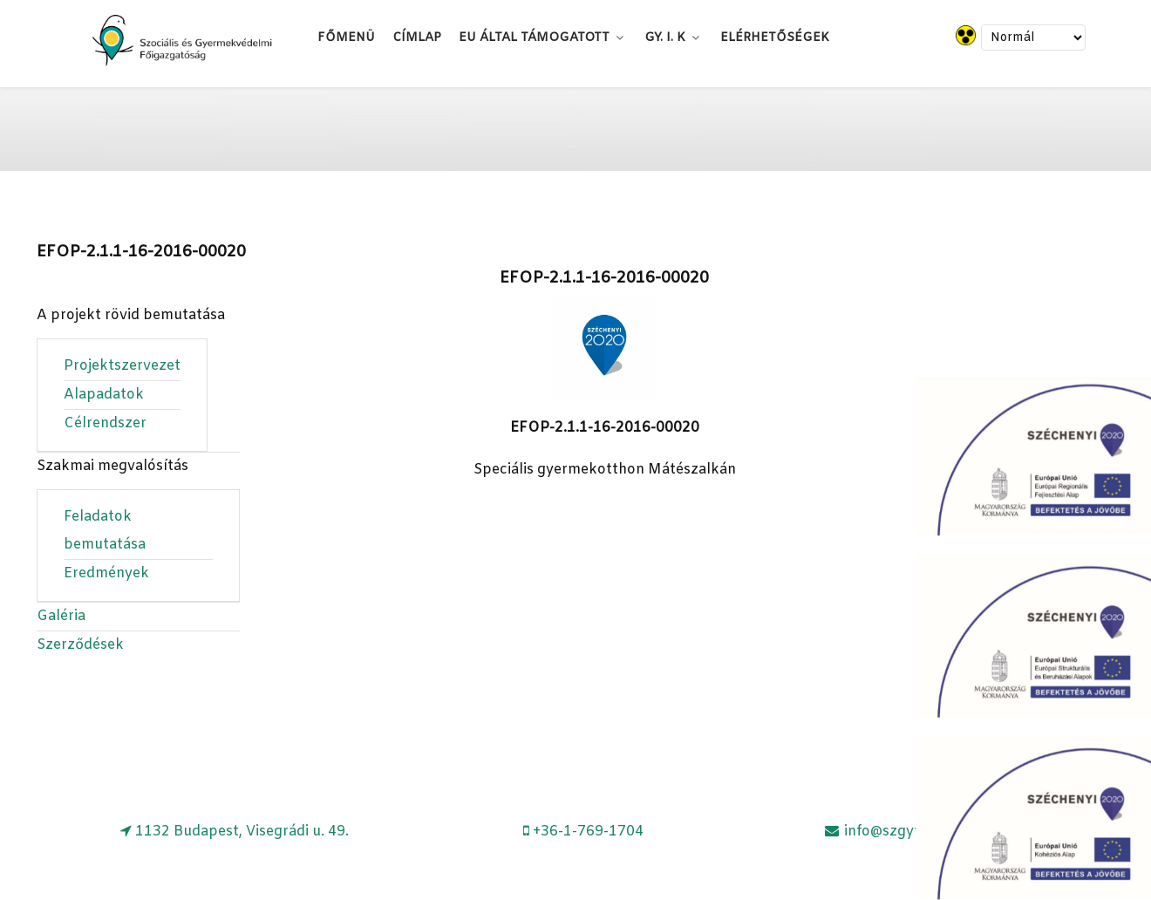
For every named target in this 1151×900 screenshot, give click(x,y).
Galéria (61, 616)
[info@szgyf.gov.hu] (895, 831)
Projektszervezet (122, 366)
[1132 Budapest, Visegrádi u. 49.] (235, 831)
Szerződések (80, 645)
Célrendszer (105, 423)
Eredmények (106, 573)
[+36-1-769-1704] (584, 831)
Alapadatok (104, 394)
